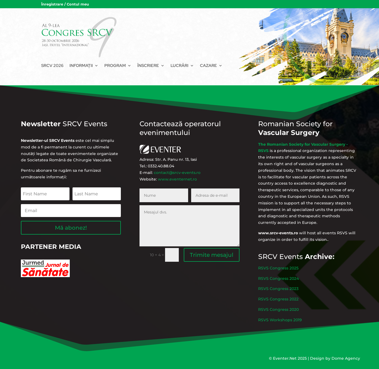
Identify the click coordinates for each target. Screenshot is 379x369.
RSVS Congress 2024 (291, 285)
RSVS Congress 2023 (291, 291)
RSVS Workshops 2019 (292, 308)
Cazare (208, 65)
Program (115, 65)
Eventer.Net (285, 358)
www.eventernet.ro (183, 172)
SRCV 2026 (52, 65)
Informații (81, 65)
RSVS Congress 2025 (291, 279)
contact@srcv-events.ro (182, 168)
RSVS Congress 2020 (291, 303)
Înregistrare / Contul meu (65, 4)
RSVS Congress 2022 (291, 296)
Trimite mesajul (202, 242)
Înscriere (148, 65)
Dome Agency (345, 358)
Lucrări (179, 65)
